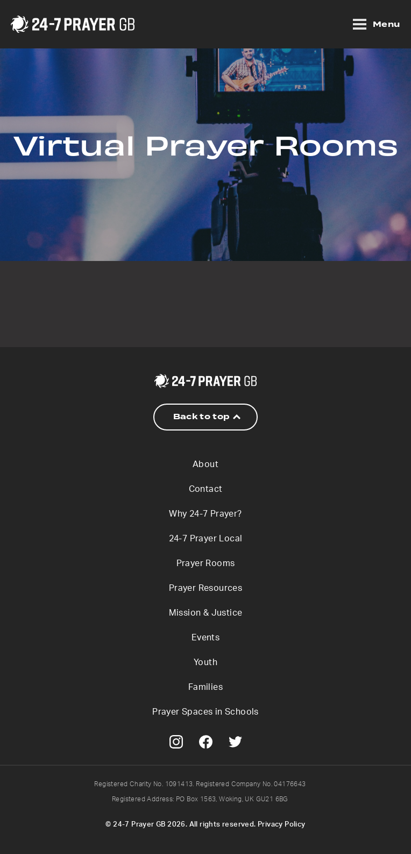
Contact (206, 489)
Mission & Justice (206, 613)
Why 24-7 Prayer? (205, 514)
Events (205, 637)
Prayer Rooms (205, 563)
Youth (205, 662)
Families (205, 687)
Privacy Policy (282, 824)
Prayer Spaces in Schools (205, 712)
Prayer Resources (205, 588)
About (205, 464)
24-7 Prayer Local (206, 538)
